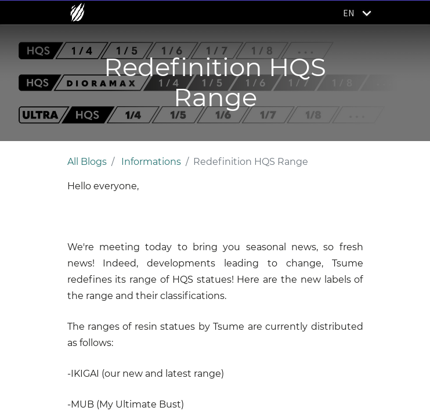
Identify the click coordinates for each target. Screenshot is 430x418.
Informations (151, 161)
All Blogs (87, 161)
